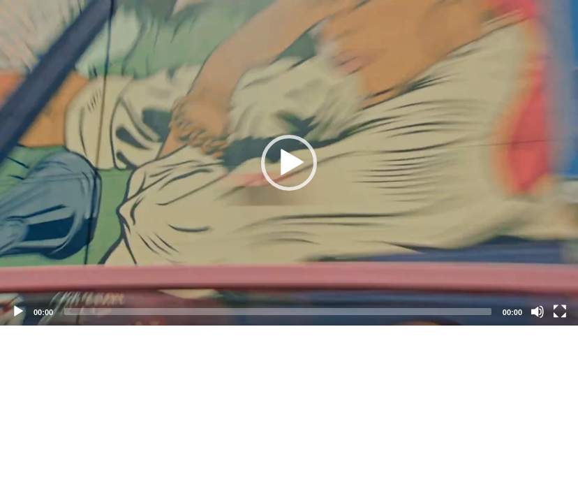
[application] (289, 163)
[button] (289, 163)
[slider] (277, 311)
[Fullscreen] (560, 312)
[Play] (18, 312)
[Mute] (537, 312)
